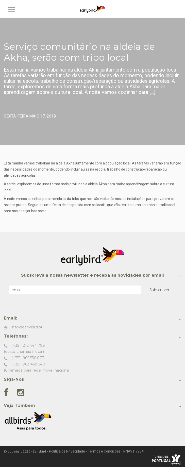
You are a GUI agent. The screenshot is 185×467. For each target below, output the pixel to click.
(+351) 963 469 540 (28, 364)
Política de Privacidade (67, 451)
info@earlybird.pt (27, 327)
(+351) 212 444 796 (28, 345)
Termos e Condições (104, 451)
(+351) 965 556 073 (27, 358)
